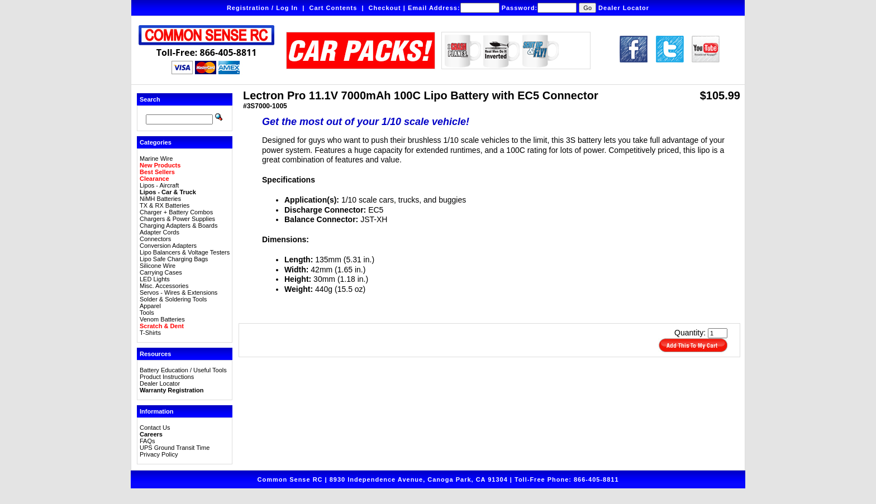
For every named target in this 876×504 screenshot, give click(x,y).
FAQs (147, 441)
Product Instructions (167, 376)
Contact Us (155, 427)
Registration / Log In (262, 7)
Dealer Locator (623, 7)
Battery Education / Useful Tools (183, 370)
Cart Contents (334, 7)
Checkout (385, 7)
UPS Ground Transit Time (175, 447)
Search (150, 99)
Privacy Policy (159, 454)
